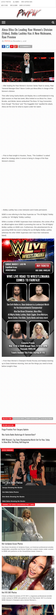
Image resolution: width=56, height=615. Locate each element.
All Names (16, 2)
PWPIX (7, 41)
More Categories (25, 5)
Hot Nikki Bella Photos (10, 492)
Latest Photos (6, 2)
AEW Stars (4, 5)
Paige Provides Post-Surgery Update (15, 429)
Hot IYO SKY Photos (9, 592)
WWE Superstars (26, 2)
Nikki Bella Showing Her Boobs (13, 501)
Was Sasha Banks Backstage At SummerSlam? (19, 434)
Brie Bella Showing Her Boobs (13, 497)
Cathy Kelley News (46, 419)
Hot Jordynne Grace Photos (12, 544)
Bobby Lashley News (32, 419)
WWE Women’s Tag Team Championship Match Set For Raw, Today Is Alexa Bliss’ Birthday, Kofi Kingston (26, 440)
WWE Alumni (13, 5)
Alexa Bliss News (18, 419)
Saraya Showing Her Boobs (12, 487)
